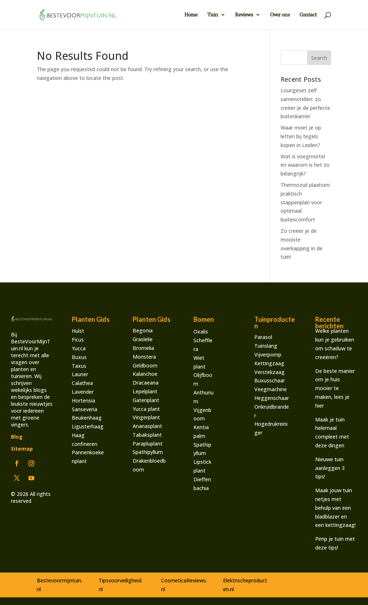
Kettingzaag (269, 363)
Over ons (280, 15)
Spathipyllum (148, 451)
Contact (308, 15)
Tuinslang (265, 345)
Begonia (143, 330)
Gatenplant (146, 400)
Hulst (78, 330)
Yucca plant (146, 408)
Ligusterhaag (87, 426)
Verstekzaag (269, 372)
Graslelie (143, 339)
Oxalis (200, 331)
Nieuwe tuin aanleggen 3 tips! (330, 468)
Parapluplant (148, 443)
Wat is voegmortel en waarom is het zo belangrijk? (305, 165)
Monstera (144, 356)
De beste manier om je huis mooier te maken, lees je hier (335, 388)
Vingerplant (146, 417)
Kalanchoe (145, 373)
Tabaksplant (147, 434)
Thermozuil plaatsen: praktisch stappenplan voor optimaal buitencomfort (305, 202)
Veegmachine (270, 389)
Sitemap (22, 448)
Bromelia (143, 347)
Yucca (79, 348)
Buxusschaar (269, 380)
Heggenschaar (271, 397)
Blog (17, 436)
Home (190, 15)
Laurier (80, 374)
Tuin (212, 15)
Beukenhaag (87, 417)
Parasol (263, 337)
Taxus (79, 365)
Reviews (244, 15)
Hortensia (83, 400)
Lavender (83, 391)
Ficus (78, 339)
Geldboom (145, 365)
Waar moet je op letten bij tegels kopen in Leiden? (301, 136)
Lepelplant (145, 391)
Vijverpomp (267, 354)
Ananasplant (147, 426)
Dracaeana (145, 382)
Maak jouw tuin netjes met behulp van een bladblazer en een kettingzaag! (335, 507)
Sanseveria (84, 409)
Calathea (82, 382)
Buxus (79, 357)
